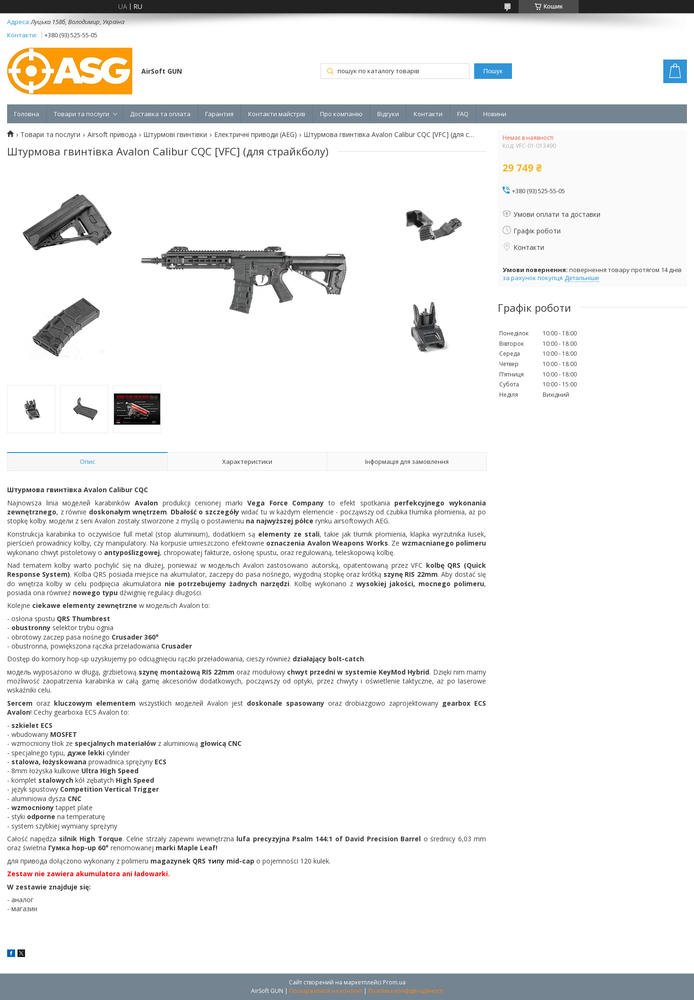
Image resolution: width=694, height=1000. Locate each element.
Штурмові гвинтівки (175, 134)
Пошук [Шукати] (493, 71)
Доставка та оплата (160, 114)
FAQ (462, 114)
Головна (26, 114)
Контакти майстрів (276, 114)
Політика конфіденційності (405, 991)
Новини (494, 114)
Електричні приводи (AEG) (255, 134)
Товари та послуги (81, 114)
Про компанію (341, 114)
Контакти (428, 114)
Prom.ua (394, 982)
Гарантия (219, 114)
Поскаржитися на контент (325, 991)
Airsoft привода (112, 134)
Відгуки (388, 114)
